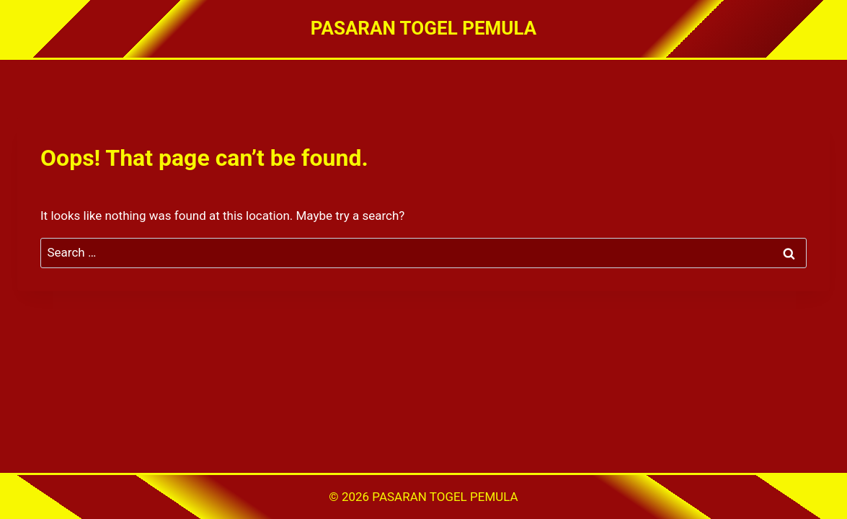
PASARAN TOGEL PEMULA (445, 496)
